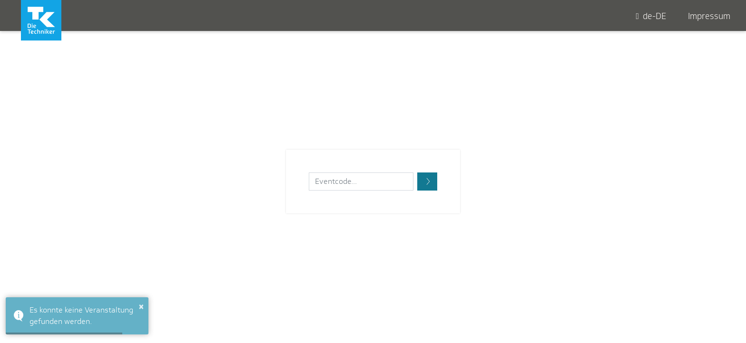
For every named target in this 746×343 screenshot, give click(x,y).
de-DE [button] (651, 16)
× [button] (141, 306)
